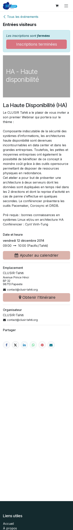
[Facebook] (6, 344)
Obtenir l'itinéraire (37, 297)
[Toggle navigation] (66, 6)
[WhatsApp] (33, 344)
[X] (15, 344)
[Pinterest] (42, 344)
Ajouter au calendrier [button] (36, 255)
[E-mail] (51, 344)
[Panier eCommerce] (57, 6)
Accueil (8, 524)
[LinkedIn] (24, 344)
